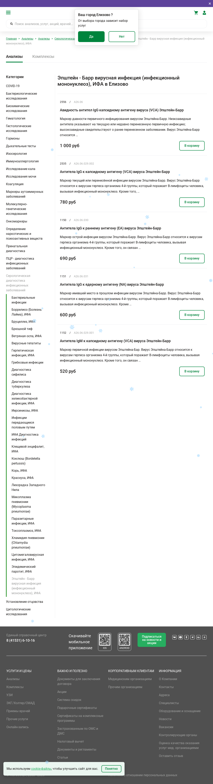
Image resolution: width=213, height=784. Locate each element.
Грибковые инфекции (27, 362)
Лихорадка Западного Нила (28, 487)
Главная (11, 38)
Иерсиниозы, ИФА (25, 410)
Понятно (111, 769)
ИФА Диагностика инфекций (25, 437)
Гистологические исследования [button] (18, 128)
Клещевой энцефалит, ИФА (28, 449)
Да (91, 36)
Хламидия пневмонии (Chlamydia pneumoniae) (28, 542)
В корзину (191, 146)
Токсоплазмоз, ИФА (26, 531)
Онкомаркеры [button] (16, 221)
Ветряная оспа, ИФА (27, 336)
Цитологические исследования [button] (18, 611)
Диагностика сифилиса (21, 372)
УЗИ (9, 695)
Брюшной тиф (22, 329)
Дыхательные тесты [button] (21, 146)
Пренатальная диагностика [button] (17, 248)
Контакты (166, 687)
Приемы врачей (18, 711)
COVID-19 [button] (13, 86)
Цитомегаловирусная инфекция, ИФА (28, 557)
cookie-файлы (41, 769)
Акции (61, 692)
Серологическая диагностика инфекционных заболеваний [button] (18, 283)
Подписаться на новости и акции (151, 640)
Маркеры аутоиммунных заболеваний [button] (24, 194)
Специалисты (169, 703)
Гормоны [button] (13, 138)
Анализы (27, 38)
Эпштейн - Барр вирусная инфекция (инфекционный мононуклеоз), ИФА (26, 586)
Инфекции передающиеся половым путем (23, 422)
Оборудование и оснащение (179, 711)
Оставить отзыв (171, 756)
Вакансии (166, 727)
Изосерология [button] (16, 154)
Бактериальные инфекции (23, 300)
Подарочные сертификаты (77, 708)
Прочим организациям (125, 687)
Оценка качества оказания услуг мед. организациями (179, 745)
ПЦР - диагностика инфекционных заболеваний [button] (20, 263)
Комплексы (43, 56)
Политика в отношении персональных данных (142, 775)
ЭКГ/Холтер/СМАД (20, 703)
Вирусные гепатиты (26, 343)
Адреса (164, 695)
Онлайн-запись (17, 727)
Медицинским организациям (130, 679)
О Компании (168, 679)
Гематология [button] (15, 118)
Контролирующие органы (178, 735)
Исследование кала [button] (20, 169)
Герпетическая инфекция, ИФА (23, 353)
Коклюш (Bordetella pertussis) (26, 461)
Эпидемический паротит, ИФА (24, 569)
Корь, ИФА (19, 470)
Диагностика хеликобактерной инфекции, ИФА (25, 398)
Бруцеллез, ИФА (23, 322)
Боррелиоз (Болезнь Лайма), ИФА (27, 312)
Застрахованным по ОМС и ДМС (77, 731)
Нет (122, 36)
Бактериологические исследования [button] (21, 96)
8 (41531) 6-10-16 (20, 640)
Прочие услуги (17, 719)
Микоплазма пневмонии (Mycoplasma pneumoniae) (21, 504)
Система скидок (69, 700)
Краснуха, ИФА (23, 478)
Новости (165, 719)
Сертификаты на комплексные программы (80, 718)
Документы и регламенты (76, 749)
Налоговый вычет (70, 741)
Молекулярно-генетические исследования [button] (16, 209)
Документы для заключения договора (78, 681)
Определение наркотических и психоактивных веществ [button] (24, 233)
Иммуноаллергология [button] (22, 161)
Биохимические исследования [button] (17, 108)
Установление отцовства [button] (24, 602)
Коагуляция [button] (15, 184)
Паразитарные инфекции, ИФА (23, 521)
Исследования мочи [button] (21, 176)
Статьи (62, 757)
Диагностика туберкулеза (21, 384)
